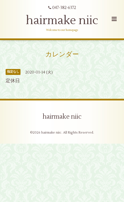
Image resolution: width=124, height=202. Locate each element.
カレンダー (62, 54)
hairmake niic (62, 20)
